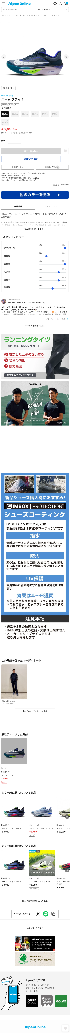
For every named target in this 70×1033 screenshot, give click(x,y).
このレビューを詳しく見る (55, 319)
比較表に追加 (17, 167)
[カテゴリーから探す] (52, 9)
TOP (2, 15)
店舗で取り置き (31, 159)
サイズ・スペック (52, 206)
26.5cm (35, 114)
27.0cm (45, 114)
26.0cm (25, 114)
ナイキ (33, 15)
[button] (3, 56)
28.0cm (5, 122)
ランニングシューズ (22, 15)
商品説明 (18, 206)
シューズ (10, 15)
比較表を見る (52, 167)
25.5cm (15, 114)
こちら (22, 176)
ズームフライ (42, 15)
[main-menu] (3, 3)
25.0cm (5, 114)
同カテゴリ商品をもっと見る (35, 901)
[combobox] (17, 9)
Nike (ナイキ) (7, 96)
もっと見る (33, 326)
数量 (3, 141)
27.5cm (55, 114)
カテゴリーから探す (35, 928)
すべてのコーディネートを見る (34, 711)
